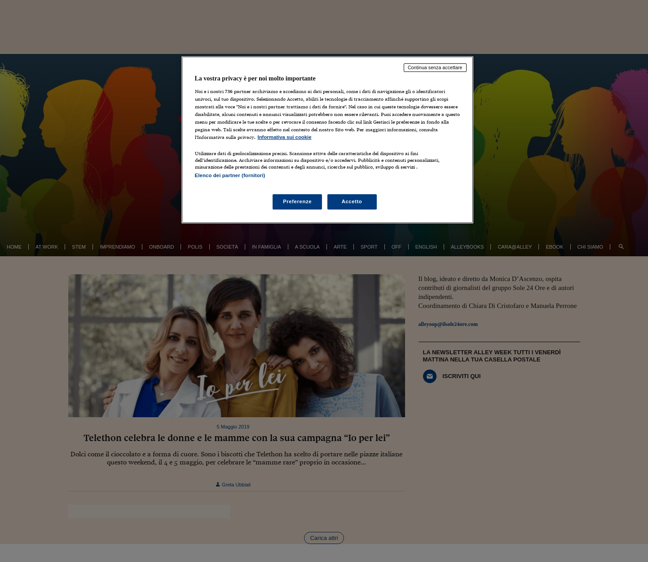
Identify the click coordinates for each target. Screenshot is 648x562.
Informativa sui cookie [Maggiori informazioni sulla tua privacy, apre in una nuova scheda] (285, 137)
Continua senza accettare (435, 67)
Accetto (352, 201)
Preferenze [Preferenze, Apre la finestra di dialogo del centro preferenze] (297, 201)
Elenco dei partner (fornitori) (230, 175)
